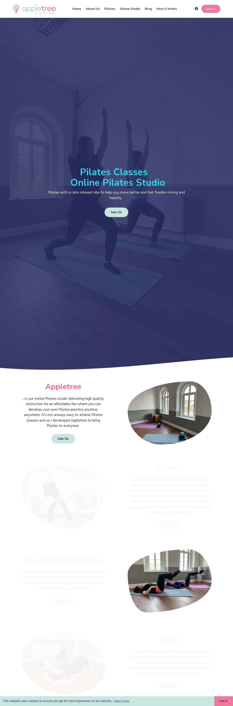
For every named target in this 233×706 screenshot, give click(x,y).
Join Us (211, 9)
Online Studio (130, 9)
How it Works (167, 9)
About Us (93, 9)
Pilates (109, 9)
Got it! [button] (224, 701)
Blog (148, 9)
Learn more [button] (121, 701)
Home (76, 9)
